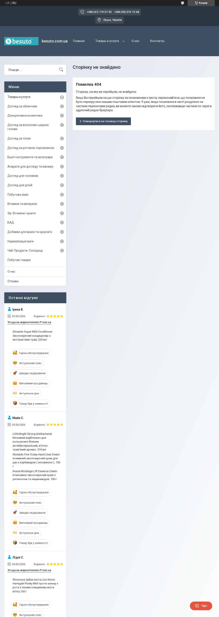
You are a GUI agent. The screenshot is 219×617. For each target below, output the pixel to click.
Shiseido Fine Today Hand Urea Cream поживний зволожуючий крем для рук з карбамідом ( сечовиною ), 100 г (36, 460)
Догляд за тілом (19, 138)
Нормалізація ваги (20, 241)
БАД (10, 222)
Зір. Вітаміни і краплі (21, 213)
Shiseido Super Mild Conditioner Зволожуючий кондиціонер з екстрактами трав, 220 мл (32, 335)
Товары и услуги (107, 41)
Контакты (157, 41)
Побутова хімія (17, 194)
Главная (79, 41)
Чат (201, 606)
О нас (135, 41)
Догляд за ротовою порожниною (30, 148)
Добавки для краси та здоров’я (29, 232)
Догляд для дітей (19, 185)
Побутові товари (19, 260)
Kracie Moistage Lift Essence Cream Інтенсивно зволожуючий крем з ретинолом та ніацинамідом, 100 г (35, 475)
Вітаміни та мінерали (22, 204)
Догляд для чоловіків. (23, 175)
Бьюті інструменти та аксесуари (30, 157)
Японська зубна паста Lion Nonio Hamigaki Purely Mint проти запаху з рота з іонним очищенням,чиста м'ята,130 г (35, 585)
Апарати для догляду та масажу (30, 166)
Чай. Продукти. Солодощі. (25, 250)
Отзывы (13, 281)
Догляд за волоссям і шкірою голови (28, 127)
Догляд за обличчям (22, 106)
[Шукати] (61, 70)
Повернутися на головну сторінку (105, 121)
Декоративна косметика (24, 115)
